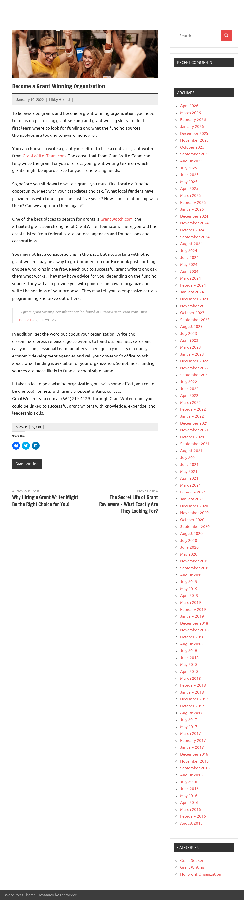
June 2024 (189, 257)
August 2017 (191, 712)
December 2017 (194, 698)
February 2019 (193, 609)
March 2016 (190, 809)
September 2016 (195, 767)
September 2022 (195, 374)
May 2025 (188, 181)
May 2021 (188, 471)
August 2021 (191, 450)
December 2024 (194, 215)
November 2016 (194, 760)
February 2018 (193, 684)
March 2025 (190, 195)
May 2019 (188, 588)
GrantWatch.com (116, 218)
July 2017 (188, 719)
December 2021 (194, 422)
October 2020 (192, 519)
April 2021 (189, 477)
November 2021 (194, 429)
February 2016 (193, 816)
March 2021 (190, 484)
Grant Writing (26, 463)
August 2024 (191, 243)
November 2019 (194, 560)
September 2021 (195, 443)
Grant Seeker (191, 860)
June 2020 (189, 546)
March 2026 (190, 112)
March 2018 (190, 678)
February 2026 (193, 119)
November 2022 (194, 367)
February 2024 (193, 284)
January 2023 (192, 353)
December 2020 (194, 505)
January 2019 (192, 615)
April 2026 (189, 105)
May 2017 (188, 726)
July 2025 (188, 167)
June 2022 (189, 388)
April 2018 (189, 671)
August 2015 (191, 822)
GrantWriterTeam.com (44, 155)
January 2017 (192, 747)
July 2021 (188, 457)
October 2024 (192, 229)
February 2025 (193, 202)
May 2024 (188, 264)
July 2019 (188, 581)
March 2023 (190, 346)
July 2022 (188, 381)
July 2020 (188, 540)
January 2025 (192, 208)
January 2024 (192, 291)
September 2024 (195, 236)
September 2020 (195, 526)
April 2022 (189, 395)
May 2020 (188, 553)
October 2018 (192, 636)
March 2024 (190, 277)
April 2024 (189, 271)
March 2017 (190, 733)
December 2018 (194, 622)
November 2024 (194, 222)
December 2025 (194, 133)
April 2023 (189, 340)
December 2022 (194, 360)
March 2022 (190, 402)
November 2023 (194, 305)
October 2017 (192, 705)
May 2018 (188, 664)
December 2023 (194, 298)
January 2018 (192, 691)
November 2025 (194, 139)
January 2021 (192, 498)
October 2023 (192, 312)
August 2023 (191, 326)
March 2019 (190, 602)
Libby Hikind (59, 99)
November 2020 (194, 512)
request (25, 319)
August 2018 (191, 643)
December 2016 (194, 753)
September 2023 (195, 319)
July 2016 (188, 781)
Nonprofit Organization (200, 873)
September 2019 (195, 567)
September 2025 (195, 153)
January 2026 (192, 126)
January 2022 (192, 415)
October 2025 (192, 146)
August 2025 (191, 160)
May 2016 (188, 795)
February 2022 (193, 409)
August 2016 (191, 774)
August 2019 (191, 574)
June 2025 (189, 174)
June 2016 (189, 788)
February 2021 (193, 491)
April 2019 (189, 595)
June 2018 (189, 657)
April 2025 (189, 188)
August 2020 (191, 533)
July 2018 (188, 650)
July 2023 (188, 333)
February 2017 (193, 740)
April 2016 (189, 802)
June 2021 (189, 464)
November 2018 (194, 629)
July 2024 (188, 250)
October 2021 (192, 436)
